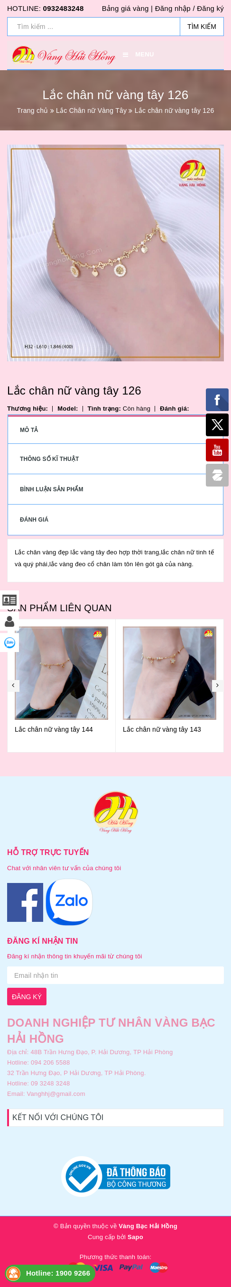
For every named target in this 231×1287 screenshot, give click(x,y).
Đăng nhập (173, 8)
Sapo (135, 1237)
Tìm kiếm (201, 26)
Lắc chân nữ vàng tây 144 (54, 729)
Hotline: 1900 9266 (58, 1273)
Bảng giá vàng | (127, 8)
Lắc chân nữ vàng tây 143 (162, 729)
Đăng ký (210, 8)
